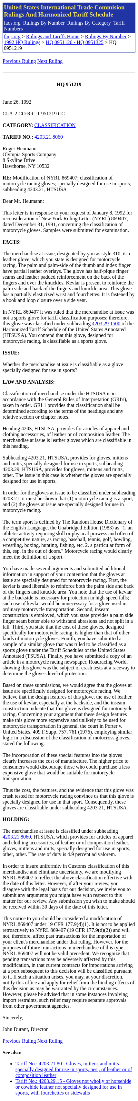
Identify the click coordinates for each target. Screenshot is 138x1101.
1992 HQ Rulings (22, 42)
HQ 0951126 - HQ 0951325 (75, 42)
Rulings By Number (44, 23)
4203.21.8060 (48, 137)
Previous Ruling (19, 61)
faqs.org (12, 23)
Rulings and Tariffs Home (53, 36)
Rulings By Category (89, 23)
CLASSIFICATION (55, 125)
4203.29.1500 (106, 323)
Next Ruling (50, 61)
